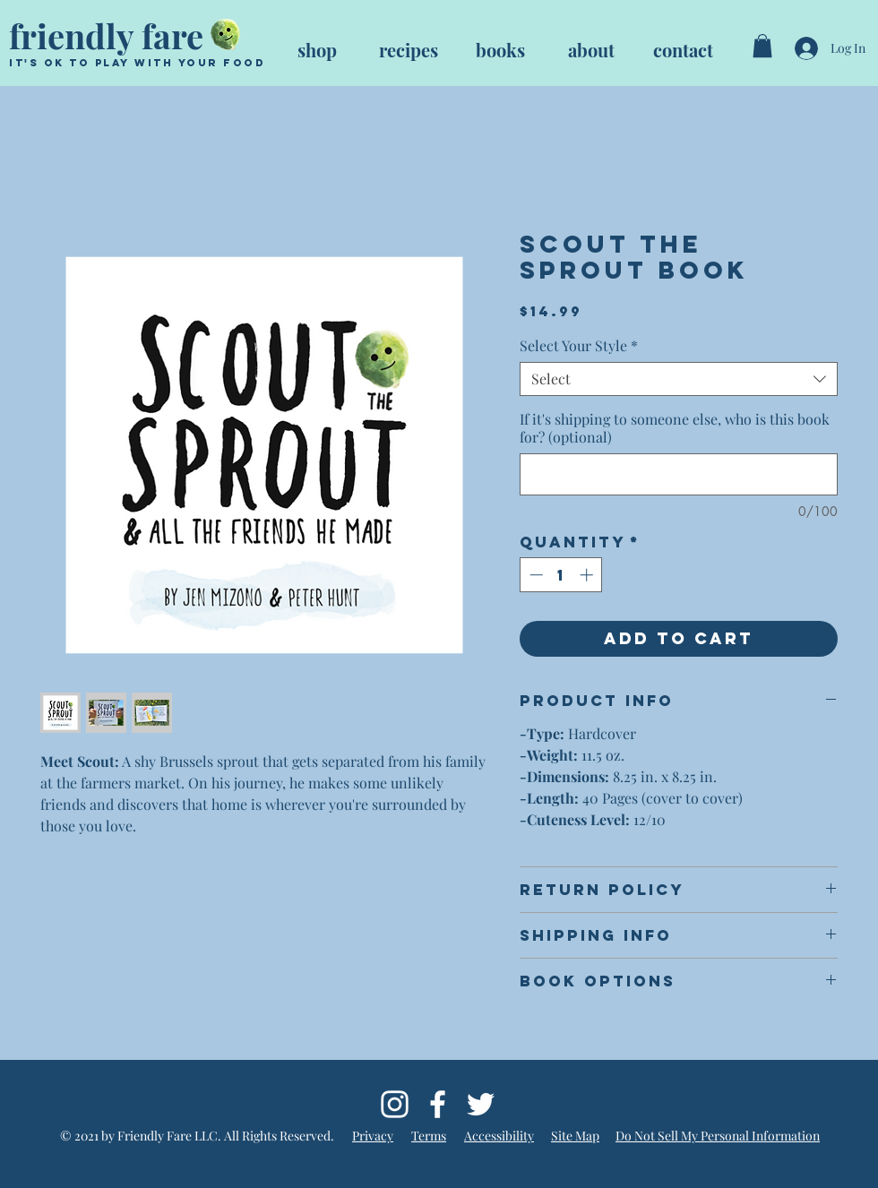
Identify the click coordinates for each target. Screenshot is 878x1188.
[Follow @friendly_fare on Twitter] (480, 1104)
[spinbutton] (561, 574)
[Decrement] (534, 574)
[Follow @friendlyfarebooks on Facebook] (437, 1104)
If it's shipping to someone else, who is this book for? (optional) (675, 428)
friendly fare (106, 35)
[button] (762, 45)
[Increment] (588, 574)
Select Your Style (579, 346)
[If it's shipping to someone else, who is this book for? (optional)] (679, 474)
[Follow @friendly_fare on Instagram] (394, 1104)
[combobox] (679, 379)
